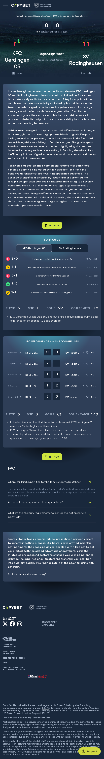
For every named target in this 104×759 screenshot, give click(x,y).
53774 (45, 698)
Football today (17, 529)
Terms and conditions (9, 636)
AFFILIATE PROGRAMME (9, 630)
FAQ (4, 653)
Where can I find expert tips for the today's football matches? (44, 481)
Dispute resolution (13, 649)
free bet (80, 537)
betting (29, 533)
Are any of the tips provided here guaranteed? (36, 492)
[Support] (89, 751)
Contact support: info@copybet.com (13, 659)
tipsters (57, 533)
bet (88, 549)
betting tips (15, 537)
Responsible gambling (9, 643)
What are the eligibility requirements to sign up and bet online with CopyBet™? (47, 505)
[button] (5, 5)
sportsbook (30, 564)
